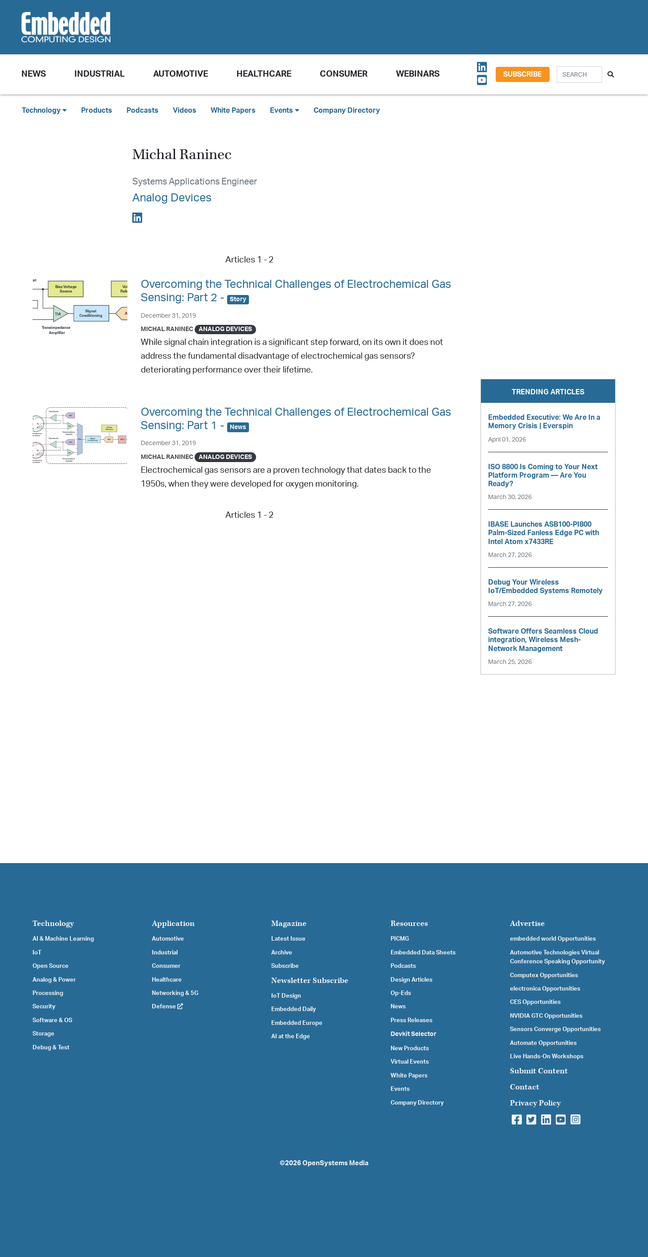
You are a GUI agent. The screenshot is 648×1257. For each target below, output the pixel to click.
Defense (167, 1006)
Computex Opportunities (544, 975)
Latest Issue (288, 939)
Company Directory (347, 110)
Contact (524, 1087)
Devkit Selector (413, 1034)
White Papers (233, 110)
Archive (281, 952)
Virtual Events (410, 1062)
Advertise (527, 923)
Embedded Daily (293, 1009)
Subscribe (522, 74)
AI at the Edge (290, 1036)
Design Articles (411, 980)
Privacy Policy (535, 1103)
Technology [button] (44, 110)
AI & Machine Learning (63, 939)
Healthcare (263, 74)
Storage (43, 1033)
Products (96, 110)
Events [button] (284, 110)
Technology (53, 923)
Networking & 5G (175, 993)
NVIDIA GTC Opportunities (546, 1016)
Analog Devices (172, 198)
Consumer (343, 74)
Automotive (180, 74)
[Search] (579, 74)
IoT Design (286, 996)
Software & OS (52, 1020)
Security (44, 1006)
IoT (37, 952)
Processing (48, 993)
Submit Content (539, 1071)
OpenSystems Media (335, 1163)
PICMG (400, 939)
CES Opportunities (535, 1002)
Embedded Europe (296, 1023)
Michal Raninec (167, 329)
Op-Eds (401, 993)
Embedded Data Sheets (423, 952)
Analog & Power (54, 980)
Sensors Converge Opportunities (555, 1029)
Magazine (288, 923)
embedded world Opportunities (553, 939)
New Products (410, 1048)
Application (173, 923)
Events (400, 1089)
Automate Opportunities (543, 1043)
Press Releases (411, 1020)
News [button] (33, 74)
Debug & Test (51, 1047)
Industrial (99, 74)
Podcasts (142, 110)
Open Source (51, 966)
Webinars (418, 74)
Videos (184, 110)
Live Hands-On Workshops (546, 1056)
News (398, 1006)
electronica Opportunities (545, 988)
